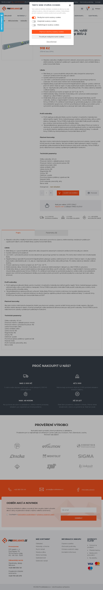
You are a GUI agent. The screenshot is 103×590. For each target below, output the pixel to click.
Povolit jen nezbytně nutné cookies (51, 37)
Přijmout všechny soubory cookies (51, 32)
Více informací (52, 42)
